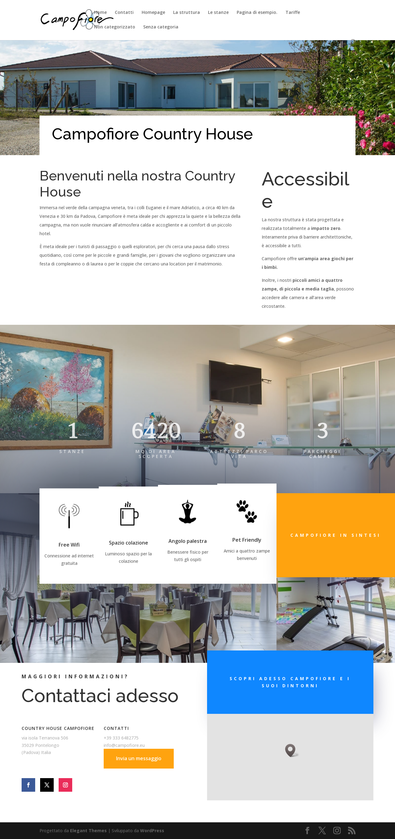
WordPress (152, 830)
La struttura (186, 12)
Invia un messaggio (138, 758)
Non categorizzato (114, 27)
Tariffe (292, 12)
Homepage (153, 12)
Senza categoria (160, 27)
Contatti (124, 12)
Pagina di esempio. (257, 12)
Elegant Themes (88, 830)
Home (100, 12)
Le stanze (218, 12)
